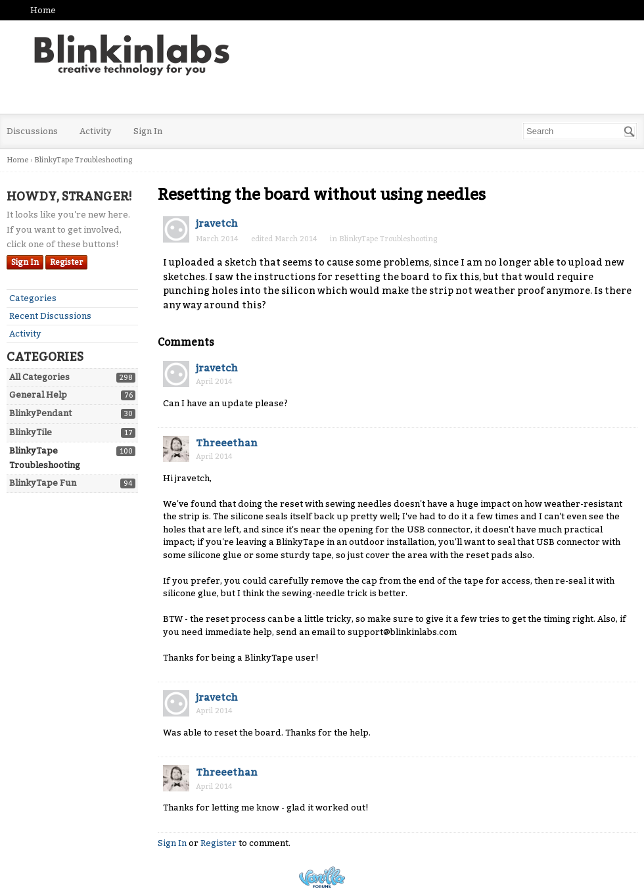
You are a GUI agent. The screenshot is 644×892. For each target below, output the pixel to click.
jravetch (217, 223)
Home (43, 10)
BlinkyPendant (40, 413)
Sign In (147, 131)
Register (66, 262)
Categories (33, 298)
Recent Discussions (50, 316)
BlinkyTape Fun (42, 483)
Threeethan (227, 443)
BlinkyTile (30, 432)
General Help (38, 395)
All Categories (39, 377)
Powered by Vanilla (322, 877)
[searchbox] (579, 131)
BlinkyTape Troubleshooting (388, 239)
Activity (96, 131)
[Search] (629, 131)
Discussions (32, 131)
